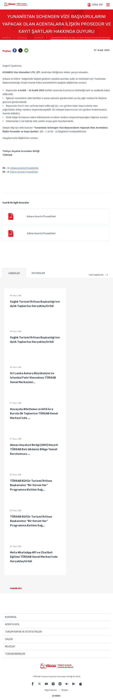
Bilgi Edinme (51, 690)
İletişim (64, 690)
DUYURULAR (38, 273)
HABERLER (14, 273)
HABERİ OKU (18, 588)
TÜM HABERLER (98, 275)
